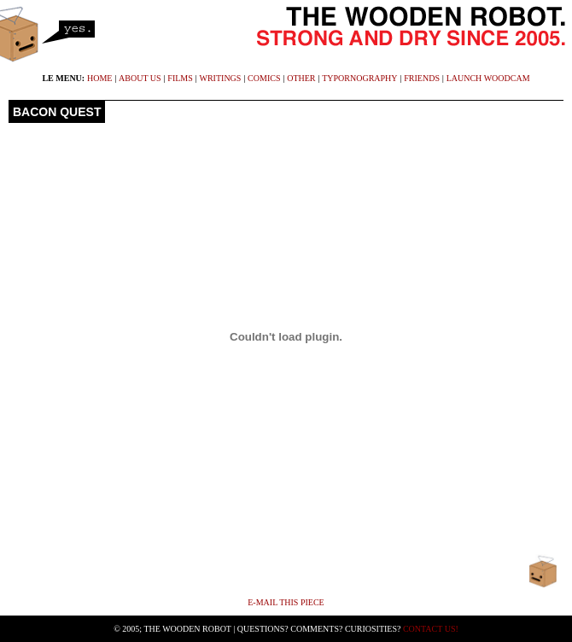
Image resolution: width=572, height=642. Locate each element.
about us (140, 78)
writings (221, 78)
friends (422, 78)
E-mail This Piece (286, 602)
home (99, 78)
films (179, 78)
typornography (359, 78)
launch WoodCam (488, 78)
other (301, 78)
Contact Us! (430, 628)
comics (264, 78)
